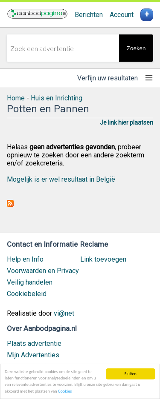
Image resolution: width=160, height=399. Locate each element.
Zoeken (136, 48)
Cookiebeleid (27, 294)
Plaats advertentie (34, 343)
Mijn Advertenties (33, 355)
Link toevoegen (103, 259)
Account (122, 15)
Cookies (65, 391)
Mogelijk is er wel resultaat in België (61, 179)
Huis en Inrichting (56, 98)
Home (16, 98)
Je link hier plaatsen (126, 122)
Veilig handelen (29, 282)
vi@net (64, 313)
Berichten (89, 15)
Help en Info (25, 259)
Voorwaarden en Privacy (43, 271)
